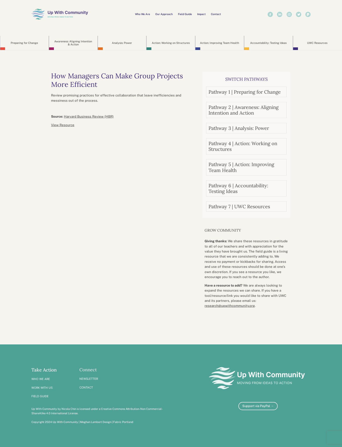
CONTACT (86, 387)
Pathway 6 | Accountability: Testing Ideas (238, 188)
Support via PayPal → (258, 406)
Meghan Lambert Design (95, 422)
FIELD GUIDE (40, 396)
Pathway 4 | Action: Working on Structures (243, 146)
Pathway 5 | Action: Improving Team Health (241, 167)
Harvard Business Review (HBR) (89, 116)
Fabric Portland (123, 422)
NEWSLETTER (88, 378)
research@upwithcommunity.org (230, 306)
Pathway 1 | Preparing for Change (245, 92)
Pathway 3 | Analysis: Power (239, 128)
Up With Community (68, 12)
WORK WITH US (42, 387)
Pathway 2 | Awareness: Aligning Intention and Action (244, 110)
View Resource (62, 125)
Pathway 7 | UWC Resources (239, 206)
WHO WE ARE (40, 379)
